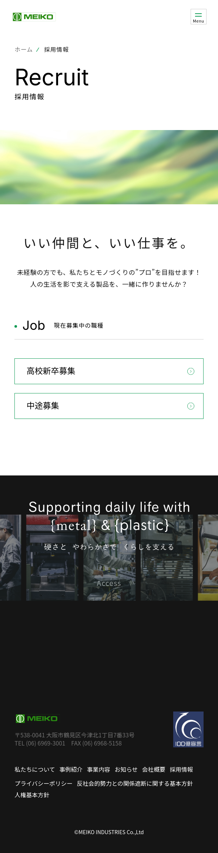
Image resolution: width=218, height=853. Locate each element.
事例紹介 (71, 769)
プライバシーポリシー (43, 783)
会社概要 (153, 769)
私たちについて (34, 769)
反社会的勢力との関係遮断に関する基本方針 (135, 783)
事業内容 (98, 769)
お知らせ (126, 769)
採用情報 (181, 769)
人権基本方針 (31, 795)
